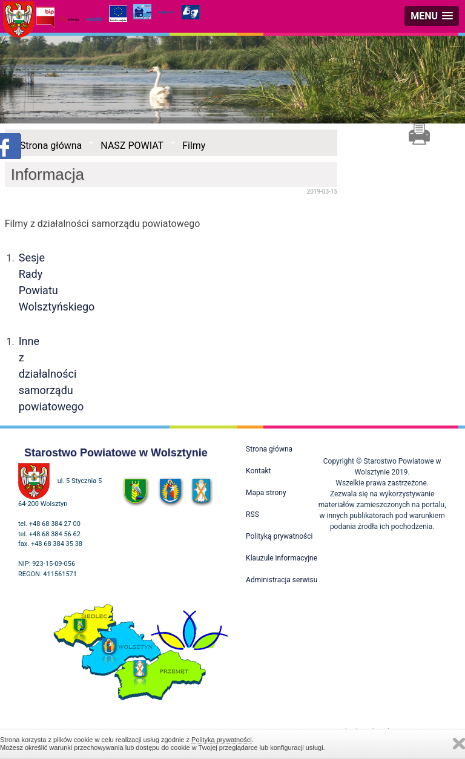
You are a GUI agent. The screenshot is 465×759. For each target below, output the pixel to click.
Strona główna (51, 145)
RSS (252, 514)
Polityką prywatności (221, 739)
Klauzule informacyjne (281, 558)
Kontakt (258, 471)
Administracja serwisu (281, 580)
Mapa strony (266, 492)
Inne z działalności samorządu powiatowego (51, 374)
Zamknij (459, 743)
